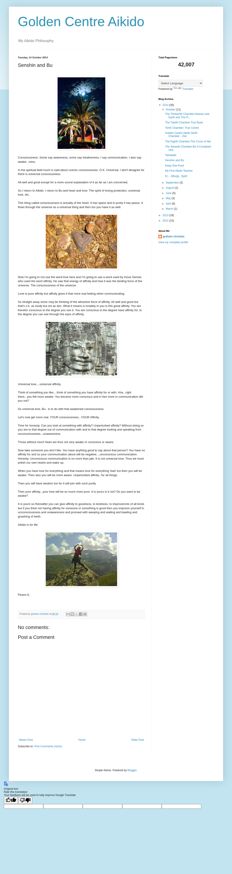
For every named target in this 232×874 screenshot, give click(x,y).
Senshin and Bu (174, 160)
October (171, 109)
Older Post (137, 739)
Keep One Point (174, 165)
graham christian (173, 236)
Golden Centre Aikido (81, 21)
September (173, 182)
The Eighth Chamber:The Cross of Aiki (188, 141)
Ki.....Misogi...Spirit (176, 176)
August (170, 187)
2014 (166, 105)
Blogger (132, 770)
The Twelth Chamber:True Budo (184, 122)
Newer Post (26, 739)
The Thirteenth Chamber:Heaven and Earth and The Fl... (187, 115)
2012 (166, 220)
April (169, 203)
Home (82, 739)
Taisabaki (170, 155)
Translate (183, 89)
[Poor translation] (25, 800)
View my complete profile (173, 242)
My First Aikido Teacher (179, 170)
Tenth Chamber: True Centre (182, 127)
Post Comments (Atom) (48, 746)
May (169, 198)
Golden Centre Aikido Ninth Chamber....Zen (181, 134)
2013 (166, 215)
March (170, 208)
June (169, 193)
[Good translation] (11, 800)
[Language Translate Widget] (180, 83)
